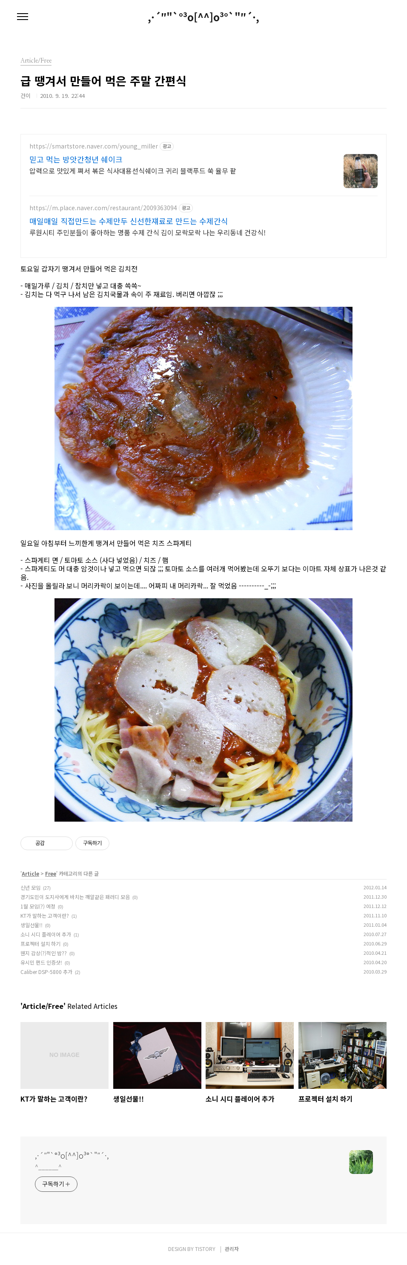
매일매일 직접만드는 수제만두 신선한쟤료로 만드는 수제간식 (128, 221)
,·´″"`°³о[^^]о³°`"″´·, (203, 17)
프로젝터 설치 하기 (40, 943)
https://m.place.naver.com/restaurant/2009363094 (103, 207)
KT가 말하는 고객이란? (44, 915)
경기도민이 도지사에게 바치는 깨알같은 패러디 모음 (75, 896)
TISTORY (205, 1248)
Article (30, 873)
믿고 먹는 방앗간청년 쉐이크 (76, 159)
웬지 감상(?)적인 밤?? (43, 953)
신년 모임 (30, 887)
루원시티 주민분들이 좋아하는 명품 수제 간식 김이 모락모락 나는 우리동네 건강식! (147, 232)
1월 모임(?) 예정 (37, 906)
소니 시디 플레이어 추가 (45, 934)
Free (50, 873)
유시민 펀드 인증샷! (41, 962)
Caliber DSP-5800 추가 (46, 971)
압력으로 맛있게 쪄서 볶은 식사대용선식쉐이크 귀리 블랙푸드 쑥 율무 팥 (132, 170)
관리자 (232, 1248)
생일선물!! (31, 924)
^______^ (48, 1166)
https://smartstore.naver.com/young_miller (93, 146)
